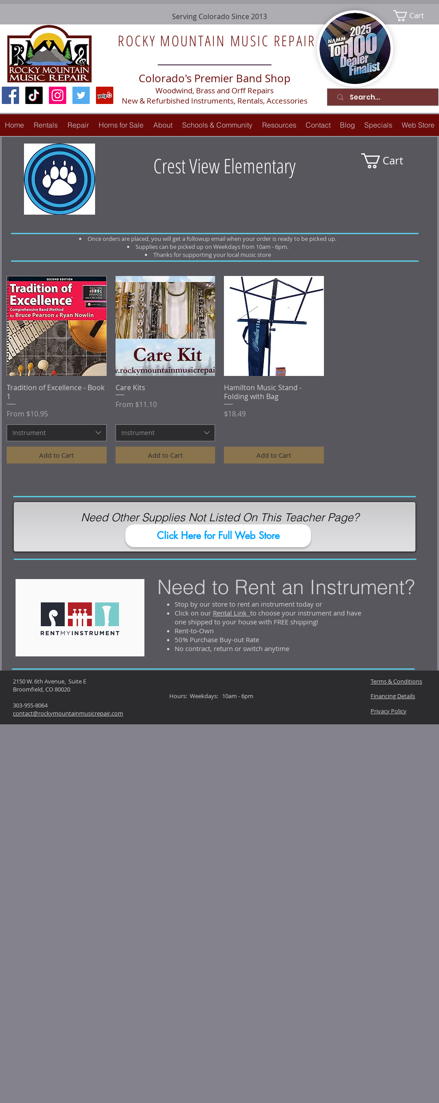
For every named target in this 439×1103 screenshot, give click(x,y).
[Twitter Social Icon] (81, 95)
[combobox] (57, 432)
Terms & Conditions (396, 681)
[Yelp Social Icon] (104, 95)
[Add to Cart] (57, 455)
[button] (78, 125)
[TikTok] (34, 95)
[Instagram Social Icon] (57, 95)
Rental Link (231, 612)
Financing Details (393, 696)
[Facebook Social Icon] (10, 95)
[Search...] (384, 97)
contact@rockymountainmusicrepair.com (68, 713)
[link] (414, 15)
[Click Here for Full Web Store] (218, 535)
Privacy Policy (389, 711)
